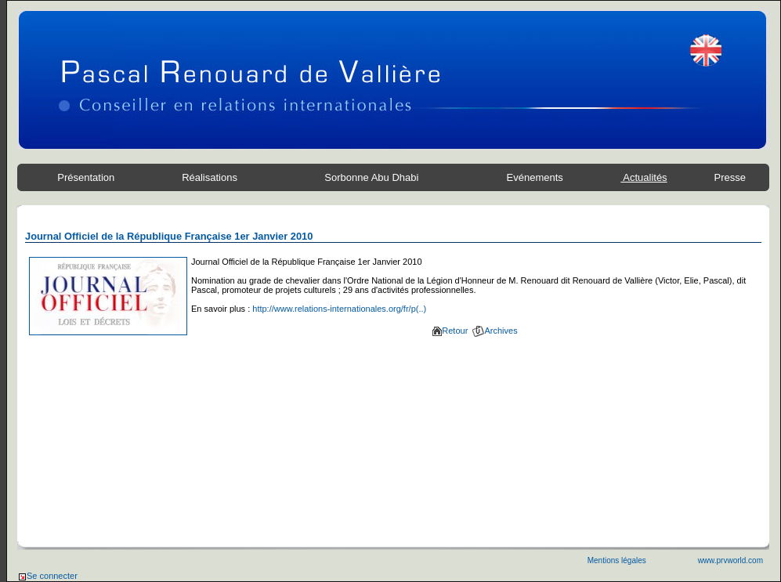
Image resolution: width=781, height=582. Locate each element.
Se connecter (47, 575)
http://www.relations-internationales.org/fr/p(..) (339, 308)
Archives (494, 330)
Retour (450, 330)
